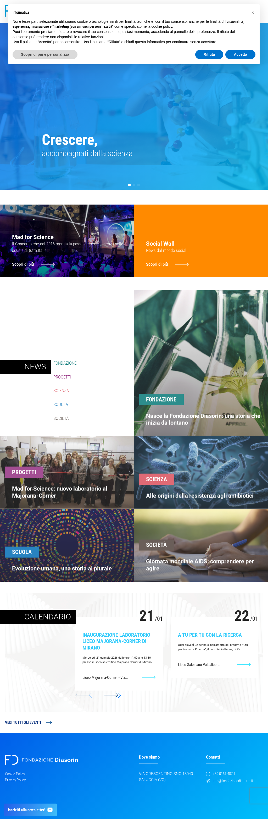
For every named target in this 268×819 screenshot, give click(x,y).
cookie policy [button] (162, 26)
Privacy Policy (15, 780)
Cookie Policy (15, 774)
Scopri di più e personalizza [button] (45, 54)
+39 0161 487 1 (220, 773)
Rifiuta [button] (209, 54)
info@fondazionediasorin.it (229, 780)
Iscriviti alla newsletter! (30, 810)
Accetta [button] (240, 54)
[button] (129, 185)
